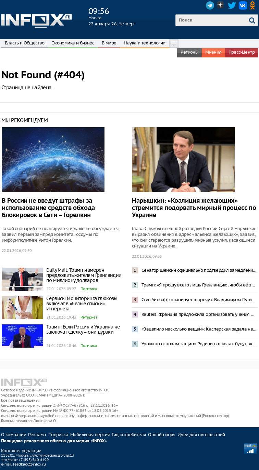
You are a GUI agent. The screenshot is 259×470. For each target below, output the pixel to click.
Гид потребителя (129, 434)
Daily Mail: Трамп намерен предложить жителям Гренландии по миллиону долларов (84, 275)
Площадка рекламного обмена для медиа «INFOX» (54, 441)
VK (243, 5)
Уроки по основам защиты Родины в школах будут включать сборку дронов (199, 343)
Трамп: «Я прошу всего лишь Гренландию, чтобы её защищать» (199, 284)
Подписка (58, 434)
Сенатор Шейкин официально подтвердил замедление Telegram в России (199, 270)
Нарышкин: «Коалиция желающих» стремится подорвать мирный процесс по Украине (194, 208)
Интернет (89, 317)
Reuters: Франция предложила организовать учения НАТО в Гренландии (199, 314)
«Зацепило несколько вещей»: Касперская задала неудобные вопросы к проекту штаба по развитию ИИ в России (199, 329)
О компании (13, 434)
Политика (89, 288)
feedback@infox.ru (29, 464)
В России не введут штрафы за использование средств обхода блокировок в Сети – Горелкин (48, 208)
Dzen (221, 5)
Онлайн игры (161, 434)
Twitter (232, 5)
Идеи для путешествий (201, 434)
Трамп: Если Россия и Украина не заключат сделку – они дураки (83, 329)
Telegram (210, 5)
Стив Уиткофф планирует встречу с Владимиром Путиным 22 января (199, 299)
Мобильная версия (90, 434)
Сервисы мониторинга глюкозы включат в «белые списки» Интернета (82, 303)
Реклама (37, 434)
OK (254, 5)
